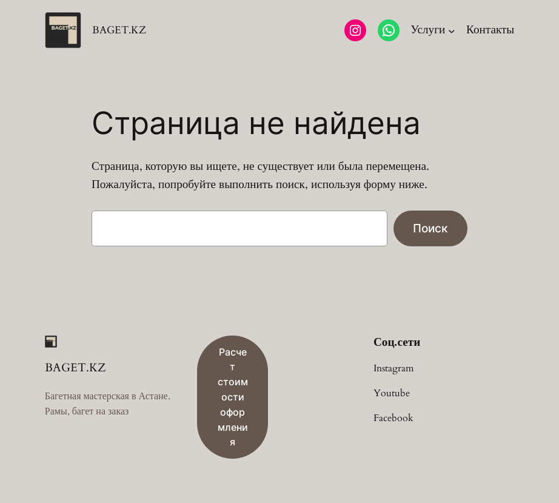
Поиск (430, 228)
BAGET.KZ (119, 30)
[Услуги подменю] (432, 30)
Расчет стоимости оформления (233, 397)
